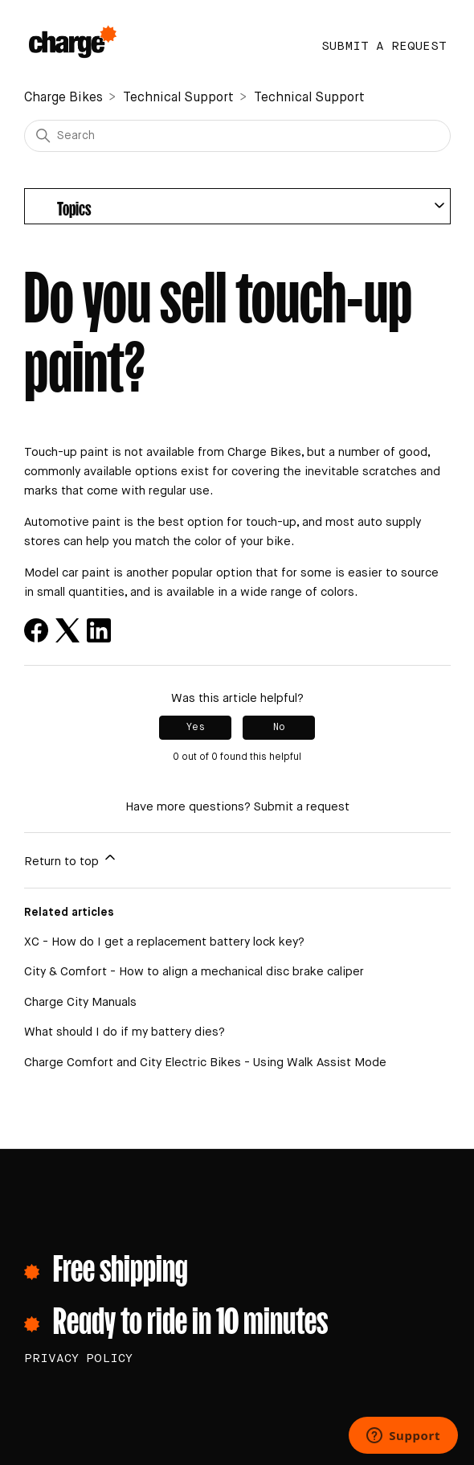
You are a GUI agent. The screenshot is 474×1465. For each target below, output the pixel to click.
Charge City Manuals (80, 1002)
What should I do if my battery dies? (124, 1032)
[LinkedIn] (99, 630)
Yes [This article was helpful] (195, 727)
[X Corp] (67, 630)
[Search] (237, 136)
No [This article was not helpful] (279, 727)
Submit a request (384, 46)
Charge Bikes (63, 98)
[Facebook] (36, 630)
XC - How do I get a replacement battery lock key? (164, 942)
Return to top (71, 858)
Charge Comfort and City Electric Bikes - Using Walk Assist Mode (205, 1063)
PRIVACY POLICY (78, 1358)
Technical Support (178, 98)
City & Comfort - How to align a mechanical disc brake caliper (194, 972)
